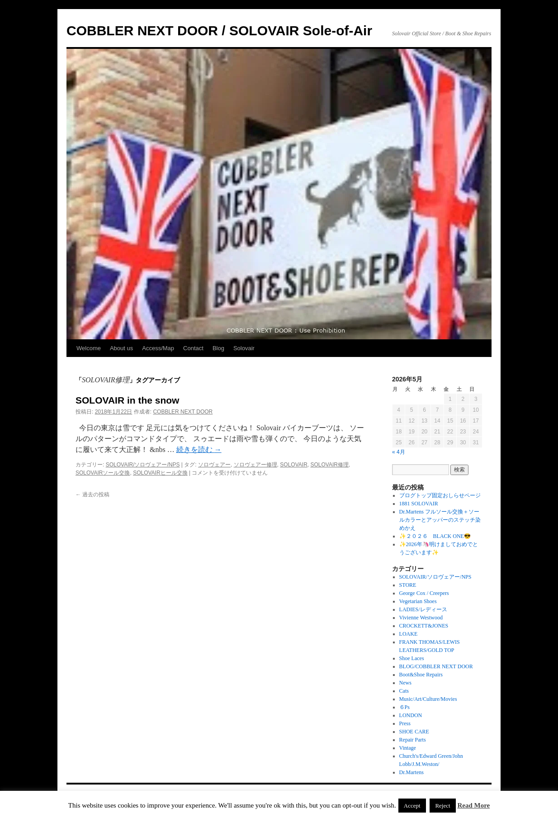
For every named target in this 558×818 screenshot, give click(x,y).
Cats (404, 691)
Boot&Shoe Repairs (421, 674)
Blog (218, 348)
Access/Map (158, 348)
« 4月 (398, 452)
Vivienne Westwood (421, 617)
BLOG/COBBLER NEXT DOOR (436, 666)
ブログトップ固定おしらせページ (440, 495)
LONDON (410, 715)
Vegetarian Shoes (418, 601)
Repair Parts (412, 740)
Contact (193, 348)
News (405, 683)
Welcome (88, 348)
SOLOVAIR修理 (329, 464)
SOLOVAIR (293, 464)
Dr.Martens (411, 772)
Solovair (244, 348)
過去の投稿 (92, 494)
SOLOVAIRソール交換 (103, 473)
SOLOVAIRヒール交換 (160, 473)
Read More (473, 805)
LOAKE (408, 634)
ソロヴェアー (214, 464)
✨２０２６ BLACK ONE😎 (435, 536)
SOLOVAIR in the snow (127, 400)
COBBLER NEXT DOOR (183, 412)
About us (121, 348)
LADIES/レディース (423, 609)
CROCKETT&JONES (424, 626)
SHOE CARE (414, 731)
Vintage (407, 748)
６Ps (404, 707)
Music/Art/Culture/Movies (428, 699)
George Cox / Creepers (424, 593)
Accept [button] (412, 805)
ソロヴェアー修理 (255, 464)
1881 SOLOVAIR (418, 503)
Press (405, 723)
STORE (407, 585)
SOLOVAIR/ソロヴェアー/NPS (143, 464)
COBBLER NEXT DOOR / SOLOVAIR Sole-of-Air (219, 30)
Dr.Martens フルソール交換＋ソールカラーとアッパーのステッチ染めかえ (440, 520)
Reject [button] (442, 805)
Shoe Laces (411, 658)
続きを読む (199, 449)
